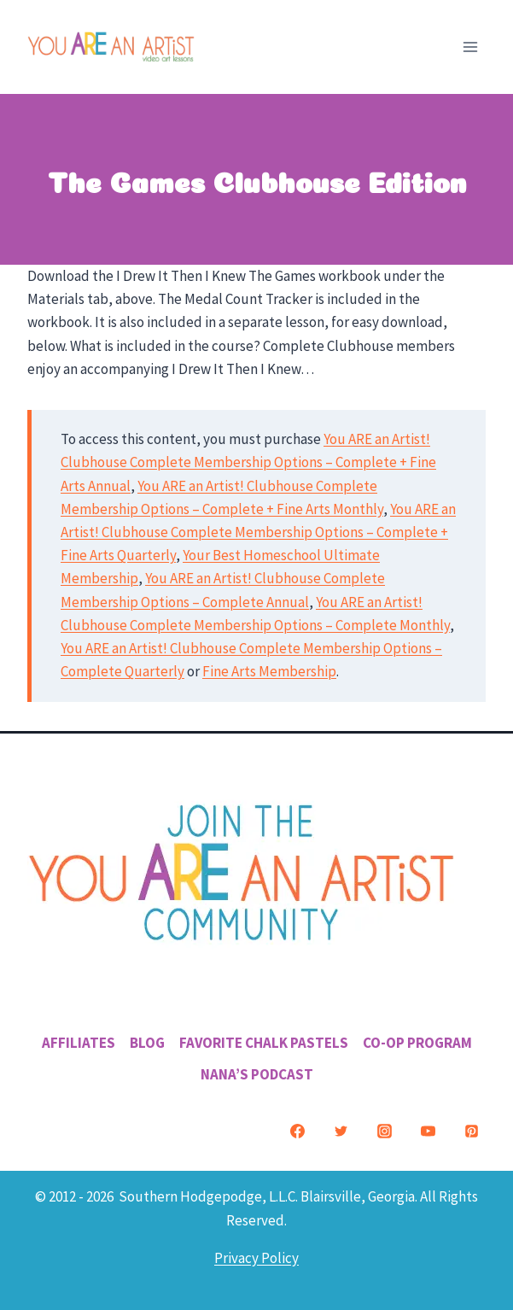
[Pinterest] (471, 1130)
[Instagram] (384, 1130)
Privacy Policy (256, 1258)
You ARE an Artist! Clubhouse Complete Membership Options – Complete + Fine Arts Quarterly (258, 532)
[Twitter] (340, 1130)
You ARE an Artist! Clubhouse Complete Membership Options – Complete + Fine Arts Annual (248, 462)
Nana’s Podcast (257, 1074)
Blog (147, 1042)
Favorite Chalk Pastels (263, 1042)
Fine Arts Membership (269, 671)
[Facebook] (297, 1130)
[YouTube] (427, 1130)
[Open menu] (470, 46)
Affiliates (78, 1042)
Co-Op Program (417, 1042)
